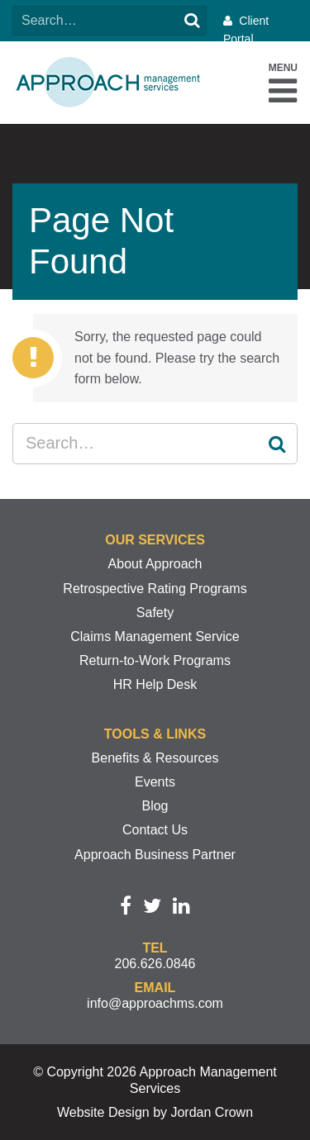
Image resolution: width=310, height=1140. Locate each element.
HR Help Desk (155, 684)
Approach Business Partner (155, 855)
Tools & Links (155, 734)
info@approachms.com (155, 1003)
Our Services (155, 540)
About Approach (155, 564)
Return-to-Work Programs (155, 660)
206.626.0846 (155, 964)
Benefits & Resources (155, 758)
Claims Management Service (155, 636)
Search (192, 21)
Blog (154, 806)
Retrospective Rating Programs (154, 589)
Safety (155, 613)
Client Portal (246, 29)
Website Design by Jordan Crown (155, 1112)
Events (155, 782)
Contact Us (155, 830)
